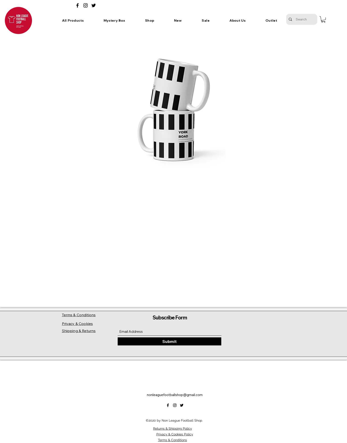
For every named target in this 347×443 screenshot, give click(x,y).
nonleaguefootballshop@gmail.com (175, 395)
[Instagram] (85, 5)
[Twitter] (93, 5)
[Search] (301, 19)
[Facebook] (77, 5)
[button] (114, 20)
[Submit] (169, 341)
